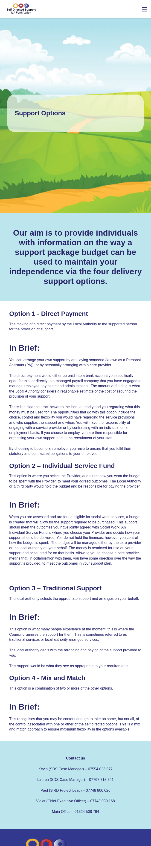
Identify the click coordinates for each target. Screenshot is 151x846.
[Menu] (144, 9)
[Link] (21, 9)
